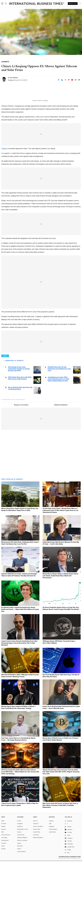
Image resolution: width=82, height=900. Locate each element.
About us (35, 860)
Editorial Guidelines (61, 444)
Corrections (36, 874)
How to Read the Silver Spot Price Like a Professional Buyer (20, 427)
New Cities (20, 885)
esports (19, 882)
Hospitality (20, 862)
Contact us (36, 862)
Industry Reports (21, 890)
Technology (4, 876)
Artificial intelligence (22, 876)
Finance (19, 871)
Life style (3, 882)
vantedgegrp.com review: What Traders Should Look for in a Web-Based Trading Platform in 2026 (58, 418)
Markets (3, 865)
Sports (3, 885)
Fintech (19, 888)
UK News (3, 862)
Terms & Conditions (38, 865)
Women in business (22, 879)
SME (2, 871)
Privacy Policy (36, 868)
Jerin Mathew (14, 77)
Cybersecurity (20, 874)
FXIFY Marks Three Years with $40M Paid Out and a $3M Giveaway (19, 417)
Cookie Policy (36, 871)
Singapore (51, 865)
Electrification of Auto (22, 868)
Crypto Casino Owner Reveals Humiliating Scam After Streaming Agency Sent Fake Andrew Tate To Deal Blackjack (19, 682)
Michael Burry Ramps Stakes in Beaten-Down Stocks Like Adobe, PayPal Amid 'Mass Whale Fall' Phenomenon (60, 615)
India (50, 862)
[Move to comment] (79, 79)
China (4, 187)
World (2, 860)
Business (3, 868)
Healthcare (20, 865)
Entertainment (5, 879)
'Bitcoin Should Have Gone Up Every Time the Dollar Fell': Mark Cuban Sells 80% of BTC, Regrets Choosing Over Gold (61, 811)
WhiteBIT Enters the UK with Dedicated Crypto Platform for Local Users (59, 407)
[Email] (75, 79)
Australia (51, 860)
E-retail (19, 860)
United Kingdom (53, 868)
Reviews (3, 888)
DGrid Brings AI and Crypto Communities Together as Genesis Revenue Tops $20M (19, 407)
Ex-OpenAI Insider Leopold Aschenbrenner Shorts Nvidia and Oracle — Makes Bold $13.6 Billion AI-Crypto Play (20, 648)
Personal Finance (5, 874)
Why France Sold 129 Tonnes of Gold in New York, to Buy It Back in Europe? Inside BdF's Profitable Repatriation (60, 844)
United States (52, 871)
